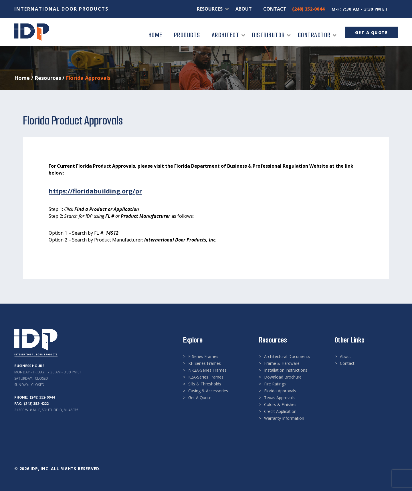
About (345, 356)
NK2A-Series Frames (207, 370)
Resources (48, 77)
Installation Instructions (285, 370)
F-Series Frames (203, 356)
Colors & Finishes (280, 404)
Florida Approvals (280, 390)
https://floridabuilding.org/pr (95, 191)
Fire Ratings (275, 384)
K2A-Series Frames (205, 377)
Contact (347, 363)
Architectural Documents (287, 356)
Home (22, 77)
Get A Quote (199, 397)
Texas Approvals (279, 397)
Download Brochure (283, 377)
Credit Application (280, 411)
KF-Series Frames (204, 363)
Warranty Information (284, 418)
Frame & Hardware (282, 363)
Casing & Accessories (208, 390)
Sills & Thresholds (204, 384)
